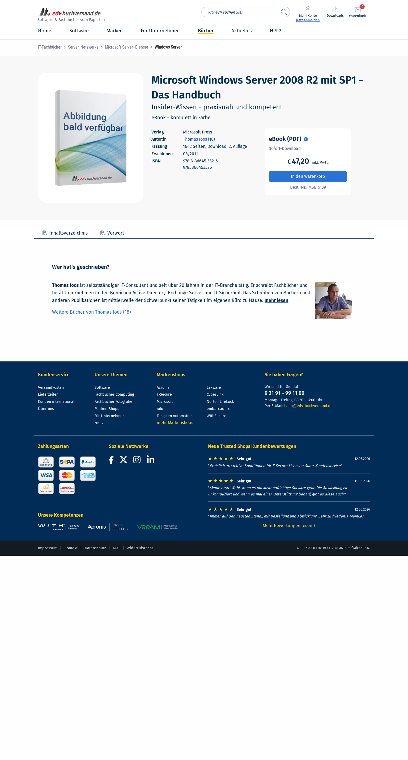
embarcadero (218, 409)
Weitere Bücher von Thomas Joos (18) (91, 312)
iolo (160, 409)
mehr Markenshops (175, 422)
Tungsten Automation (175, 416)
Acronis (163, 387)
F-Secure (164, 394)
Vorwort (112, 233)
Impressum (47, 548)
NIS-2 (99, 423)
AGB (116, 548)
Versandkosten (51, 387)
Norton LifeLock (220, 401)
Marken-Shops (107, 409)
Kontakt (71, 548)
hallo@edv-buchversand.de (308, 406)
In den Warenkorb (308, 176)
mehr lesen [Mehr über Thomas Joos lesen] (276, 300)
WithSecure (216, 416)
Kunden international (56, 401)
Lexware (214, 387)
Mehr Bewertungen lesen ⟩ (289, 525)
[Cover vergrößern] (90, 138)
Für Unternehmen (110, 416)
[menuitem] (53, 47)
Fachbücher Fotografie (113, 401)
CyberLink (215, 394)
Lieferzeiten (48, 394)
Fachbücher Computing (114, 394)
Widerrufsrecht (140, 548)
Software (102, 387)
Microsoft (165, 401)
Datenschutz (95, 548)
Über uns (46, 409)
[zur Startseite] (70, 15)
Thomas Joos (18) (199, 139)
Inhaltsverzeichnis (65, 233)
